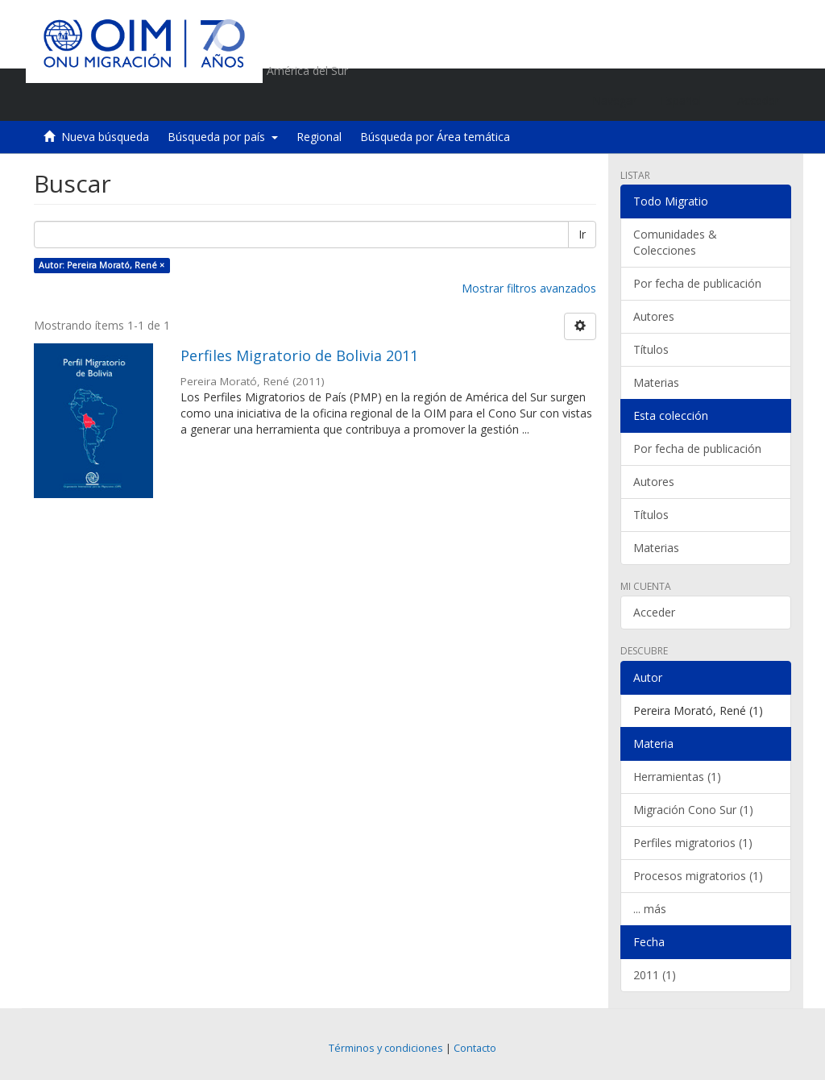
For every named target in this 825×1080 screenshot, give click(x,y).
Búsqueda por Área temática (435, 136)
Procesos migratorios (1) (698, 875)
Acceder (654, 612)
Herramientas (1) (677, 776)
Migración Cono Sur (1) (693, 809)
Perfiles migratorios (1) (692, 842)
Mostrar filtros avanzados (529, 288)
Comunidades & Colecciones (675, 242)
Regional (319, 136)
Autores (653, 316)
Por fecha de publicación (697, 283)
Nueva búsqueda (105, 136)
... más (649, 908)
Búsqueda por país (223, 136)
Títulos (651, 349)
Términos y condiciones (386, 1048)
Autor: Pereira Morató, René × (101, 265)
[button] (687, 101)
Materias (656, 382)
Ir (582, 234)
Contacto (475, 1048)
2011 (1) (654, 974)
